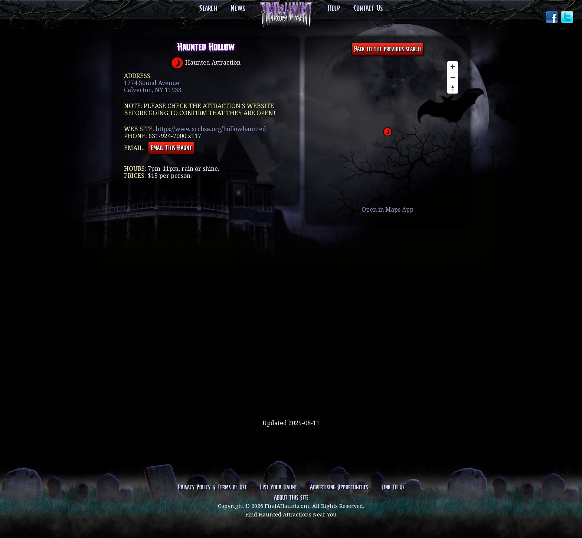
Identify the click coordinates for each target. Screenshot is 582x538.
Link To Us (393, 487)
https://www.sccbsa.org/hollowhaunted (211, 129)
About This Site (291, 498)
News (237, 8)
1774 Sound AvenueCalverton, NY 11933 (153, 86)
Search (208, 8)
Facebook (552, 18)
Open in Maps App (387, 209)
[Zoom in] (452, 66)
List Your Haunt (278, 487)
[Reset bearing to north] (452, 88)
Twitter (568, 18)
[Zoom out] (452, 77)
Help (333, 8)
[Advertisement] (291, 395)
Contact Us (368, 8)
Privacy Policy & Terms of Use (212, 487)
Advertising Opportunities (339, 487)
